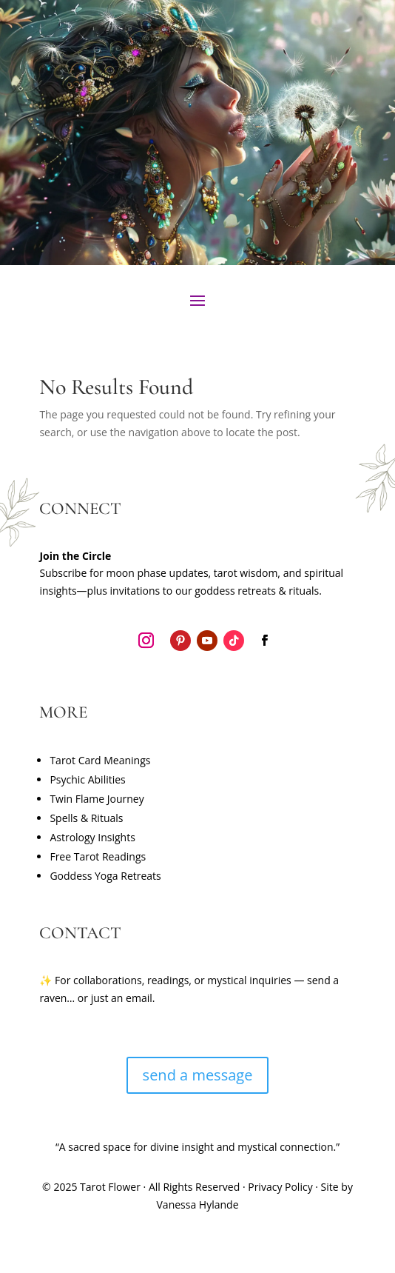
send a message (198, 1075)
